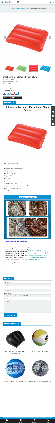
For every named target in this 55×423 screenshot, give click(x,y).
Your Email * (7, 288)
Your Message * (8, 299)
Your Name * (7, 282)
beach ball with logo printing (40, 351)
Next (50, 37)
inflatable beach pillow (12, 161)
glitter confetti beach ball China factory (40, 381)
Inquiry (7, 98)
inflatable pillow (9, 90)
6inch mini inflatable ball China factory (15, 381)
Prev (5, 37)
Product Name (7, 293)
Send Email (16, 98)
